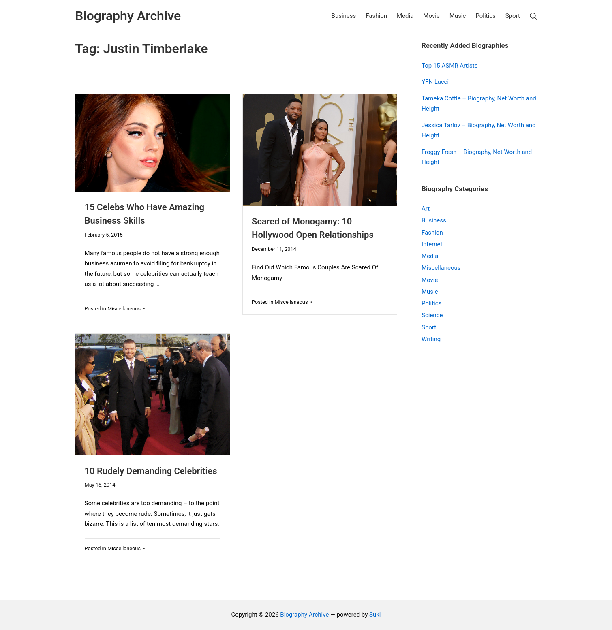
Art (426, 208)
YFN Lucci (435, 81)
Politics (431, 303)
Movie (430, 280)
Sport (429, 327)
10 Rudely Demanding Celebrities (151, 471)
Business (434, 220)
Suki (375, 614)
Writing (431, 339)
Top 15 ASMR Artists (449, 65)
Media (430, 256)
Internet (432, 244)
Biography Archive (304, 614)
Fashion (432, 232)
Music (430, 291)
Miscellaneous (124, 308)
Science (432, 315)
